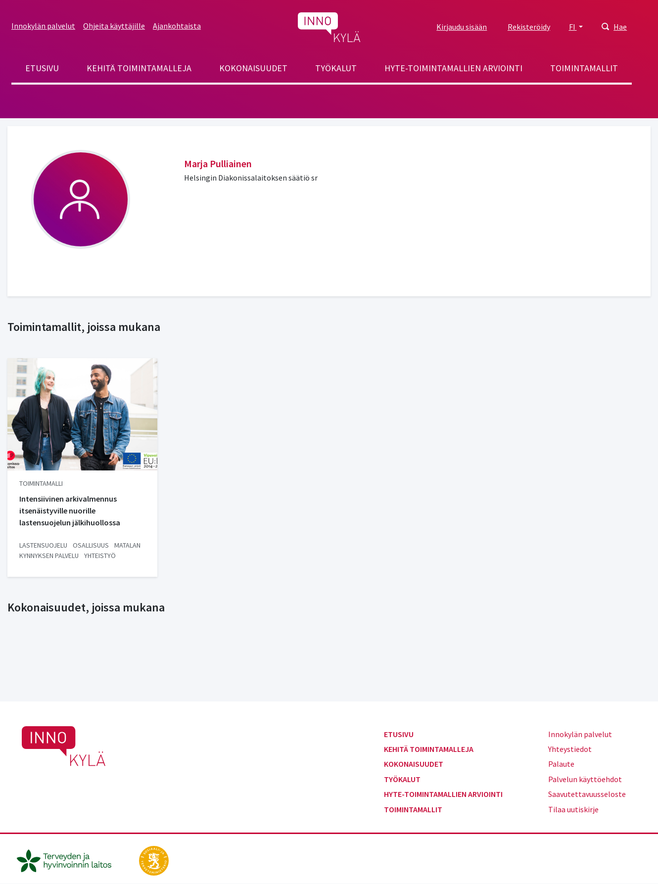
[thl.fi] (69, 860)
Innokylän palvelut (43, 26)
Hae (620, 27)
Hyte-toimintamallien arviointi (453, 68)
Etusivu (42, 68)
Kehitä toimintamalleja (139, 68)
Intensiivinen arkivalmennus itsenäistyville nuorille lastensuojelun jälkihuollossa (69, 510)
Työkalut (336, 68)
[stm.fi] (154, 860)
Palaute (561, 764)
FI (573, 27)
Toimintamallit (584, 68)
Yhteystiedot (570, 749)
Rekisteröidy (529, 27)
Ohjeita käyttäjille (114, 26)
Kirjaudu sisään (461, 27)
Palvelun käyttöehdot (585, 779)
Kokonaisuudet (253, 68)
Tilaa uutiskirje (573, 809)
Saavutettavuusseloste (587, 794)
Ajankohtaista (177, 26)
